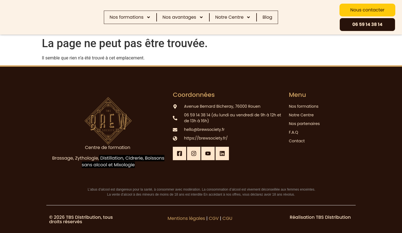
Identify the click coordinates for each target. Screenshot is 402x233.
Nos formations (130, 17)
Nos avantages (183, 17)
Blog (267, 17)
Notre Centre (233, 17)
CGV (214, 218)
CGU (227, 218)
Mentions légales (186, 218)
